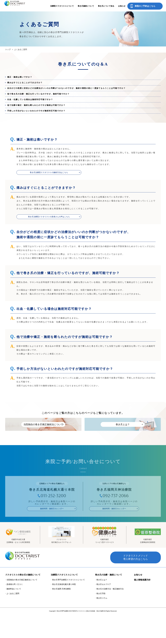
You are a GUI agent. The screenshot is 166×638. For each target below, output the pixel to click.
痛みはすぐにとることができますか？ (28, 85)
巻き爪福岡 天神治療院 (61, 613)
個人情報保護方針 (142, 603)
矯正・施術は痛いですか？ (23, 78)
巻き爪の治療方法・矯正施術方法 (110, 613)
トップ (8, 49)
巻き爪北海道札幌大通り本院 (64, 608)
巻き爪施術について (86, 6)
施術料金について (13, 613)
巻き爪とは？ (101, 603)
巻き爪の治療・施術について (108, 598)
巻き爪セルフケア (103, 608)
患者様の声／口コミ (14, 608)
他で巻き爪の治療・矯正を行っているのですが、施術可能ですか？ (44, 100)
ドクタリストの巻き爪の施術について (22, 598)
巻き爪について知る (106, 6)
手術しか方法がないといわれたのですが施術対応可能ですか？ (41, 123)
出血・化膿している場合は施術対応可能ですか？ (34, 108)
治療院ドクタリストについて (62, 6)
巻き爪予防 (100, 617)
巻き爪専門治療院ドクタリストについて (68, 603)
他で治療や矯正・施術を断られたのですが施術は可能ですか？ (41, 115)
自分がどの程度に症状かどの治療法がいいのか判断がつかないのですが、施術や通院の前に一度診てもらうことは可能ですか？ (75, 93)
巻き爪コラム (101, 622)
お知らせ (121, 6)
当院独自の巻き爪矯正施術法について (21, 603)
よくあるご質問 (12, 617)
